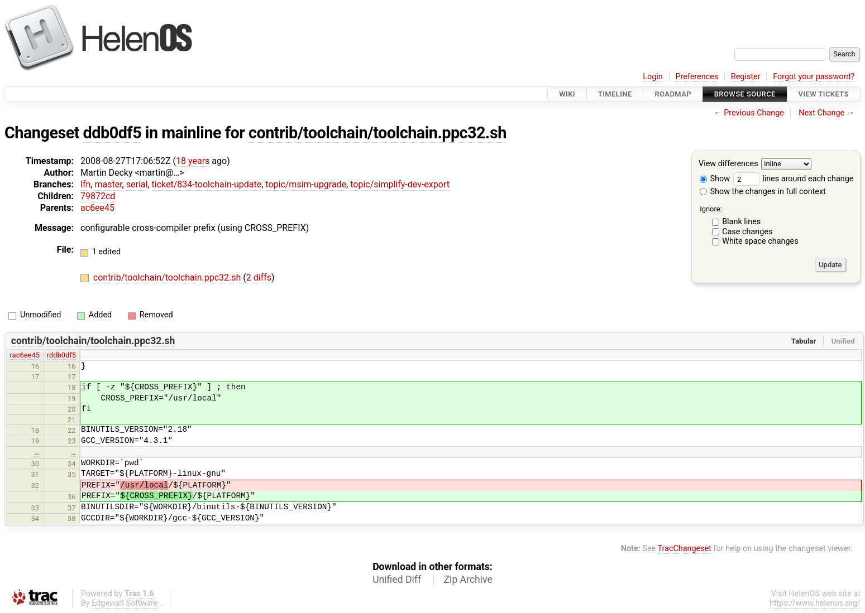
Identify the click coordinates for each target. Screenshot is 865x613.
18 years (192, 161)
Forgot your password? (813, 76)
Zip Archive (468, 579)
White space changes (760, 241)
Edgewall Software (125, 603)
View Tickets (824, 94)
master (108, 184)
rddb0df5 (62, 355)
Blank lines (741, 221)
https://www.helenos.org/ (815, 603)
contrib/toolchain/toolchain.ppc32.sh (377, 132)
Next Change (821, 113)
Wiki (567, 94)
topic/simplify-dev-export (400, 184)
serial (137, 184)
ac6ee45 (97, 207)
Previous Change (754, 113)
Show (715, 179)
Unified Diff (396, 579)
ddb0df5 (112, 132)
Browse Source (745, 94)
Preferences (696, 76)
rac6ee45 (24, 355)
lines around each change (793, 179)
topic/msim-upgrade (305, 184)
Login (653, 76)
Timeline (615, 94)
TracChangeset (684, 548)
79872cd (97, 196)
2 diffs (258, 277)
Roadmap (672, 94)
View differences (728, 164)
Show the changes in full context (763, 191)
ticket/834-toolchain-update (207, 184)
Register (746, 76)
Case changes (747, 231)
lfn (85, 184)
